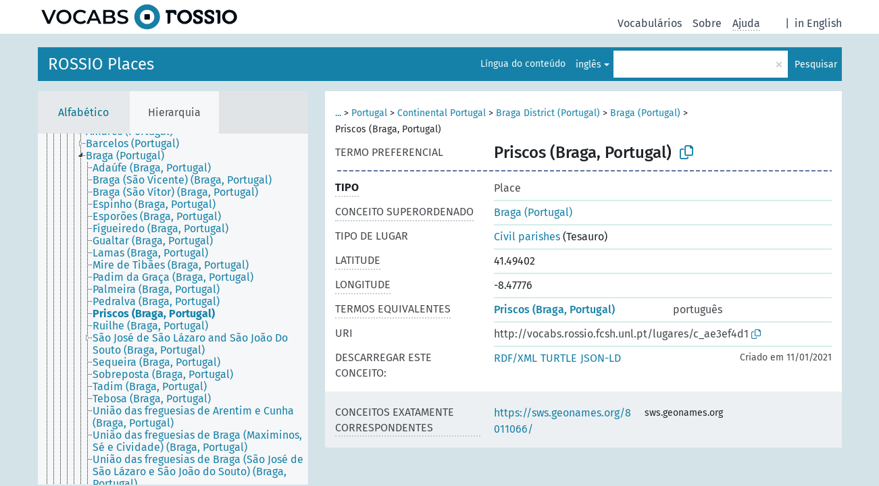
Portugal (369, 113)
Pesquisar (816, 64)
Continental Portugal (441, 113)
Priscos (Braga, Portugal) (554, 309)
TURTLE (559, 358)
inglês (588, 64)
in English (818, 23)
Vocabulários (650, 23)
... (338, 113)
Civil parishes (527, 236)
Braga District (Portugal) (548, 113)
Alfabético (83, 112)
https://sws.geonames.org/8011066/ (562, 420)
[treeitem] (138, 144)
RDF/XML (515, 358)
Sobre (707, 23)
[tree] (173, 309)
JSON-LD (600, 358)
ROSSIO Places (101, 64)
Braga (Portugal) (645, 113)
